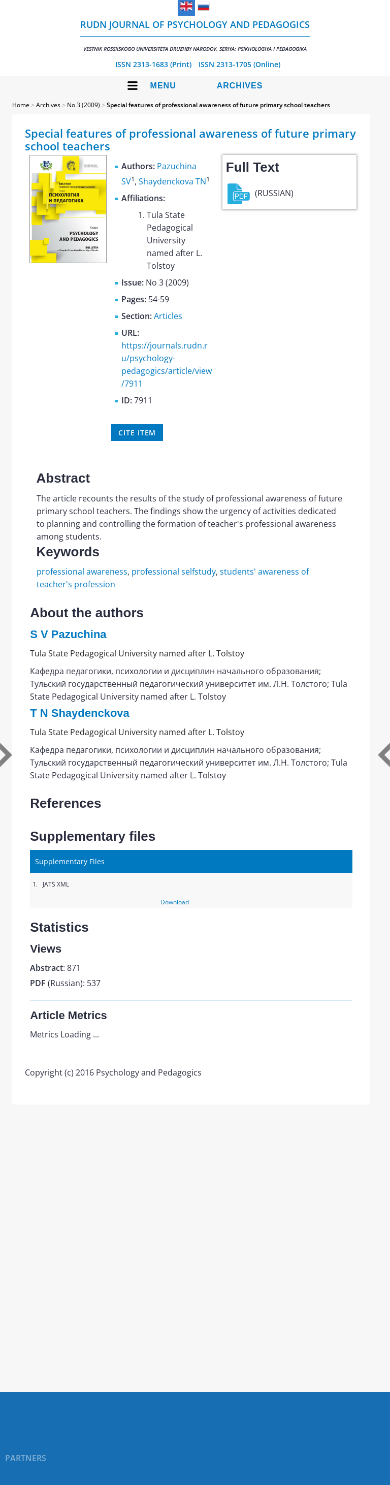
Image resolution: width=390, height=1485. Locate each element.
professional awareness (82, 571)
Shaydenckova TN (172, 181)
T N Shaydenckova (79, 713)
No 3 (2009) (83, 105)
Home (20, 105)
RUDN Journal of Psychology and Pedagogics (195, 35)
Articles (168, 316)
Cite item (137, 432)
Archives (240, 85)
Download (174, 902)
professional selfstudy (174, 571)
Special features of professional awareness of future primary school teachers (218, 105)
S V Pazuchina (68, 634)
